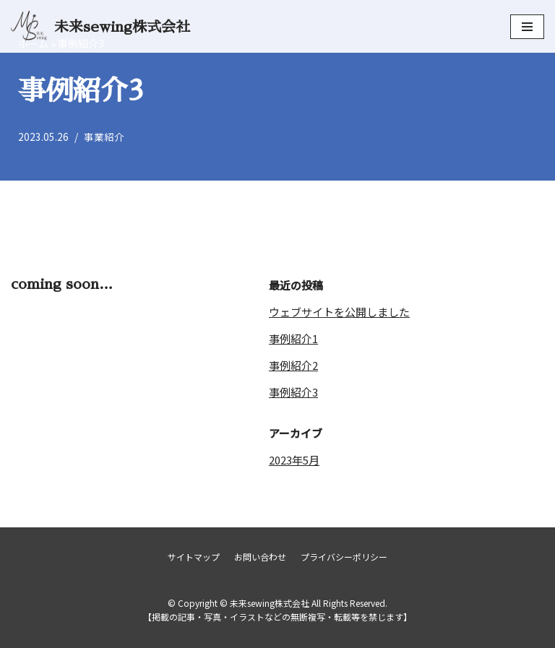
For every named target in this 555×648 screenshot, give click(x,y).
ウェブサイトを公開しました (339, 311)
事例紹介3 (293, 391)
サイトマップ (194, 556)
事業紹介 (104, 136)
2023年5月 (294, 459)
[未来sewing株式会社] (100, 26)
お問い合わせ (260, 556)
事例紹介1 (293, 338)
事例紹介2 (293, 365)
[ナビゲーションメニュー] (527, 26)
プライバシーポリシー (344, 556)
